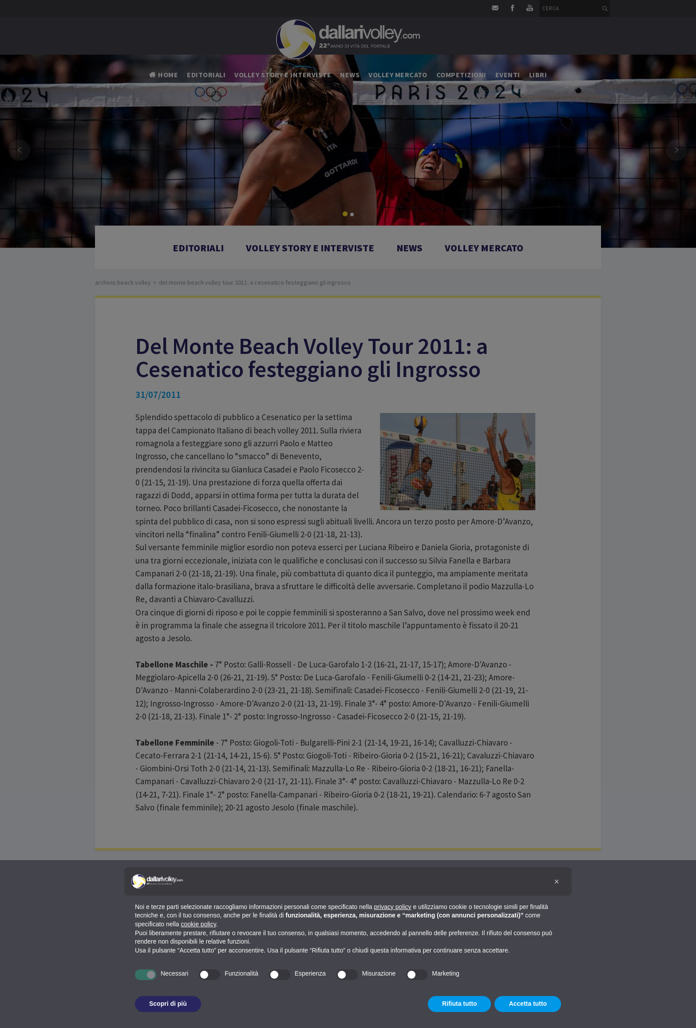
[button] (557, 881)
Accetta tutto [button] (528, 1003)
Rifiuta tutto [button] (459, 1003)
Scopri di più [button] (168, 1003)
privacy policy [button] (392, 906)
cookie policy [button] (198, 924)
